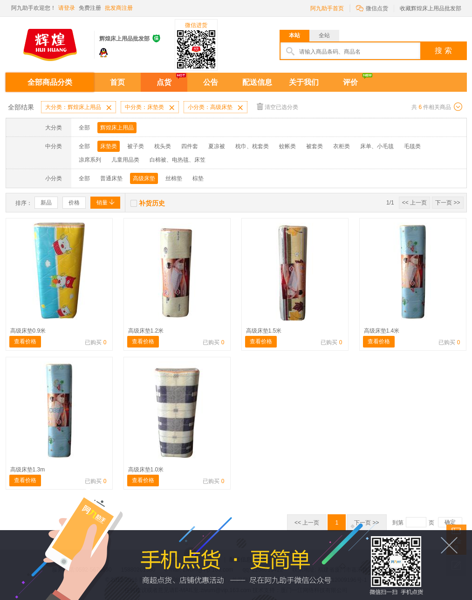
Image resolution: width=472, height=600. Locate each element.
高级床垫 (144, 178)
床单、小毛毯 (377, 146)
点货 (164, 82)
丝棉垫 (173, 178)
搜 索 (443, 51)
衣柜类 (341, 146)
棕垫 (198, 178)
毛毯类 (412, 146)
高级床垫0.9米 (28, 330)
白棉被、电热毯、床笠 (177, 160)
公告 (210, 82)
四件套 (189, 146)
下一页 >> (447, 202)
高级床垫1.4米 (382, 330)
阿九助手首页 (327, 8)
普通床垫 (111, 178)
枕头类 (162, 146)
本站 (294, 35)
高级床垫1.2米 (146, 330)
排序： (23, 203)
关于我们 (304, 82)
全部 (84, 127)
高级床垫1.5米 (264, 330)
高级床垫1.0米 (146, 469)
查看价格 (25, 341)
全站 (324, 35)
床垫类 (108, 146)
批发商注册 (119, 8)
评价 (350, 82)
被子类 (135, 146)
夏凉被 (216, 146)
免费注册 (90, 8)
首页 (117, 82)
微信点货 (372, 8)
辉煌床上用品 (117, 127)
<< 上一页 (414, 202)
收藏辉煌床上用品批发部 (430, 8)
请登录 (66, 8)
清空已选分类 (277, 106)
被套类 (314, 146)
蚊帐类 (287, 146)
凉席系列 (90, 160)
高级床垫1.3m (27, 469)
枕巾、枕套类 (252, 146)
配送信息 (257, 82)
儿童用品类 (125, 160)
